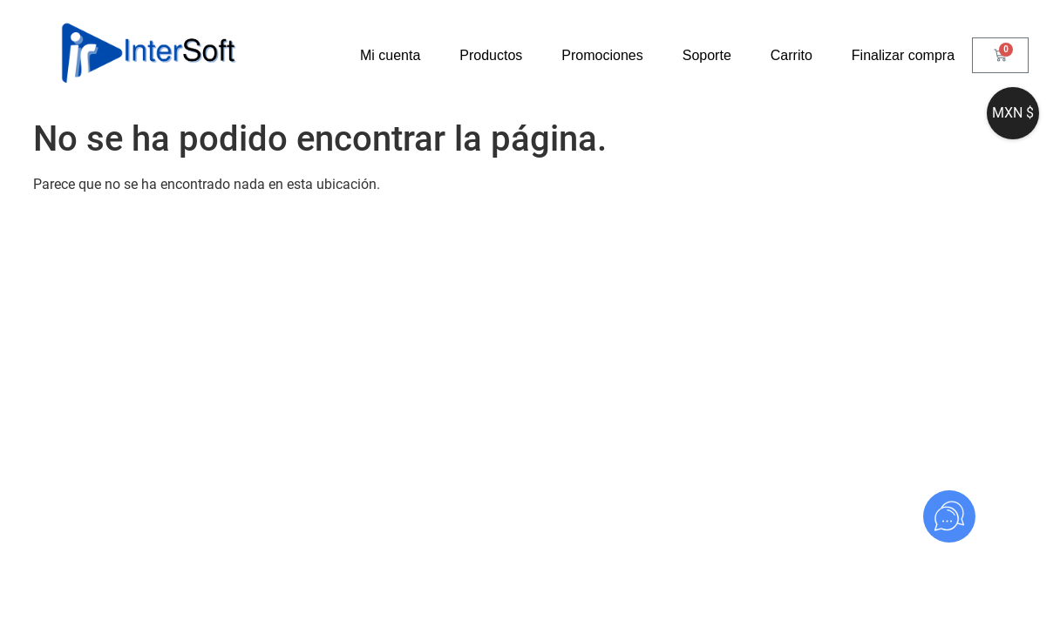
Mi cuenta (390, 55)
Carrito (791, 55)
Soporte (707, 55)
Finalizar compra (903, 55)
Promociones (601, 55)
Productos (490, 55)
